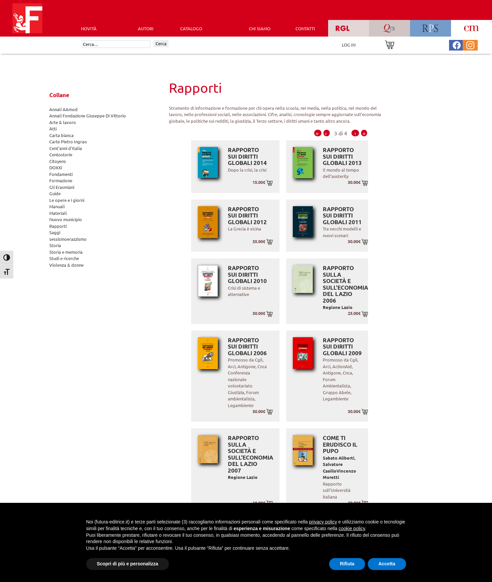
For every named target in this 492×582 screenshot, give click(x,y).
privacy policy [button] (323, 521)
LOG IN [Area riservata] (348, 45)
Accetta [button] (386, 563)
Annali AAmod (63, 109)
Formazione (60, 180)
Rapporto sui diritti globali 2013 (342, 156)
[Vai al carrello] (389, 44)
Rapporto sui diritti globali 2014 (247, 156)
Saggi (54, 232)
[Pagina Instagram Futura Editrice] (470, 44)
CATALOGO (191, 28)
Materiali (58, 213)
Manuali (57, 206)
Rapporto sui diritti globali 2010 (247, 274)
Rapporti (58, 226)
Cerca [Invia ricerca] (161, 43)
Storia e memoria (66, 252)
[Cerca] (116, 44)
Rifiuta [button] (347, 563)
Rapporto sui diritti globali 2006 (247, 347)
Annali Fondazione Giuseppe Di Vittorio (87, 115)
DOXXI (55, 167)
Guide (55, 193)
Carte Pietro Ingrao (68, 141)
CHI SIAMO (259, 28)
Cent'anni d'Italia (65, 148)
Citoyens (57, 161)
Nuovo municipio (65, 219)
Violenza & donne (66, 265)
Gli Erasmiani (61, 187)
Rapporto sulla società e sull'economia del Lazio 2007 (250, 454)
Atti (53, 128)
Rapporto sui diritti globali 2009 (342, 347)
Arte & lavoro (62, 122)
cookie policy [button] (351, 528)
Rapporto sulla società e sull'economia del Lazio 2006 (345, 284)
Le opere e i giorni (66, 200)
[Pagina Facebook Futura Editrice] (457, 44)
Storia (55, 245)
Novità (89, 28)
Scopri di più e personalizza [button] (127, 563)
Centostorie (60, 154)
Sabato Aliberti (338, 458)
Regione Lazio (337, 307)
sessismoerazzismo (68, 239)
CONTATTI (305, 28)
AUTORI (146, 28)
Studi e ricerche (64, 258)
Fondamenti (61, 174)
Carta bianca (61, 135)
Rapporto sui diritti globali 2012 (247, 215)
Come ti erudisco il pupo (340, 444)
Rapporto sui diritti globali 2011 (342, 215)
